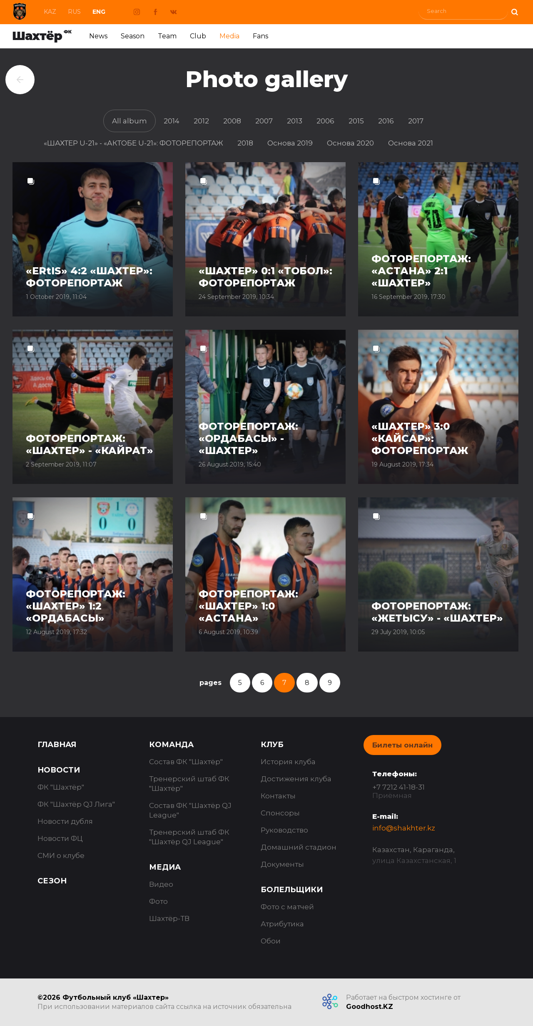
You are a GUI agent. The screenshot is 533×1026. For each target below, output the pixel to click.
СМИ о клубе (61, 855)
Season (132, 36)
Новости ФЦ (60, 838)
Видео (161, 884)
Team (167, 36)
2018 (245, 143)
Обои (271, 941)
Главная (56, 744)
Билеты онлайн (402, 745)
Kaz (50, 11)
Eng (98, 11)
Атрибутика (282, 924)
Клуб (272, 744)
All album (129, 121)
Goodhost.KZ (369, 1007)
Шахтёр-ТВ (169, 918)
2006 (325, 121)
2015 (356, 121)
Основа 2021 (410, 143)
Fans (260, 36)
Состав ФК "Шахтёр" (186, 762)
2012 (201, 121)
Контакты (278, 796)
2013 (294, 121)
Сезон (52, 881)
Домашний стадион (298, 847)
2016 (386, 121)
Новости (58, 770)
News (98, 36)
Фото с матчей (287, 907)
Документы (282, 864)
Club (198, 36)
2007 (264, 121)
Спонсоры (280, 813)
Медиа (165, 867)
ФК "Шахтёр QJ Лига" (76, 804)
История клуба (288, 762)
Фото (158, 901)
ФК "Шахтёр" (60, 787)
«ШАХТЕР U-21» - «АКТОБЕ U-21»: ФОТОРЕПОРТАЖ (133, 143)
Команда (171, 744)
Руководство (284, 830)
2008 (232, 121)
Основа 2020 (350, 143)
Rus (74, 11)
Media (229, 36)
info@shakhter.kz (403, 828)
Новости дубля (65, 821)
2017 (415, 121)
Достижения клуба (296, 779)
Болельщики (292, 889)
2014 (171, 121)
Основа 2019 (290, 143)
